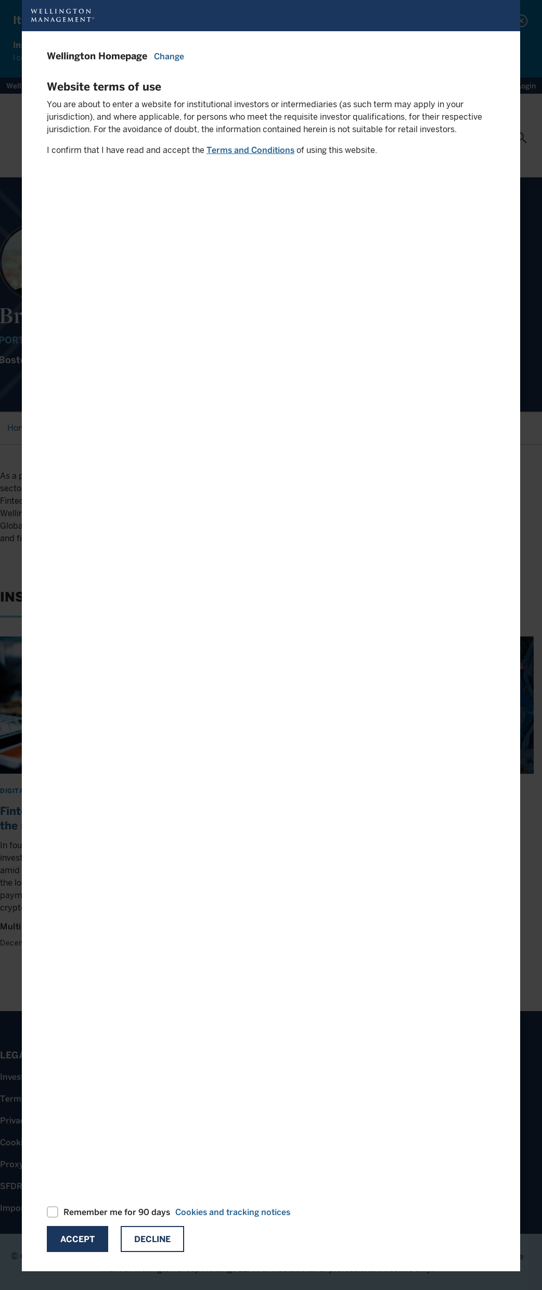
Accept (77, 1239)
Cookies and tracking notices (232, 1212)
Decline (152, 1239)
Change (169, 56)
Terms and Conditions (250, 150)
